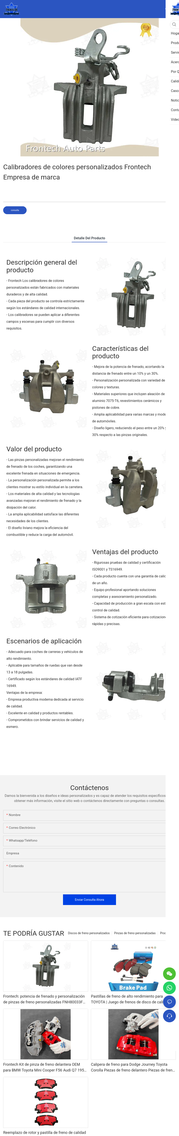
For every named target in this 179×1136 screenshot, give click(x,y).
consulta (15, 210)
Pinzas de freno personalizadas (135, 933)
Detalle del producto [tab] (89, 238)
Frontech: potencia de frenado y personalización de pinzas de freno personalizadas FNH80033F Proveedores (44, 999)
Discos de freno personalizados (89, 933)
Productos (167, 933)
